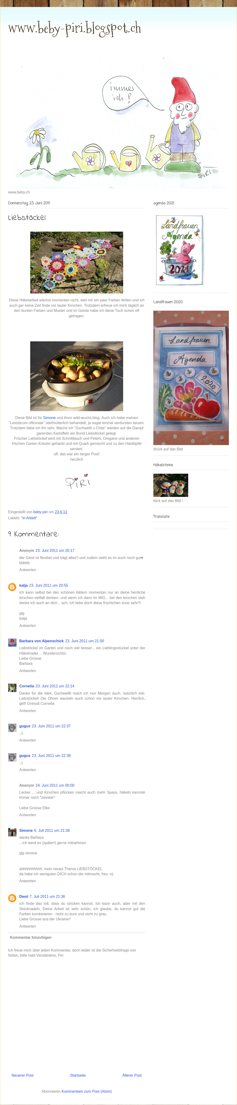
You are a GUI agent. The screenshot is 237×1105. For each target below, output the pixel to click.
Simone (26, 830)
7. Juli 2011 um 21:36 (47, 897)
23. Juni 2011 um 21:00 (84, 641)
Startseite (78, 1075)
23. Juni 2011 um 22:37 (51, 726)
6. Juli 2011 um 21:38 (52, 830)
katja (23, 585)
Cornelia (26, 686)
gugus (24, 726)
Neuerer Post (22, 1075)
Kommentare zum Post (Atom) (87, 1091)
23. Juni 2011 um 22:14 (55, 686)
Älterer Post (132, 1075)
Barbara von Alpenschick (41, 641)
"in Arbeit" (29, 518)
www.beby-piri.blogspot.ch (74, 28)
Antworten (27, 570)
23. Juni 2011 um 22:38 (51, 756)
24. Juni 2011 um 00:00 (55, 785)
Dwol (23, 897)
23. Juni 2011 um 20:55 (48, 585)
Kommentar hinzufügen (31, 937)
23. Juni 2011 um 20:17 (55, 550)
